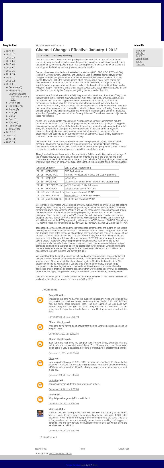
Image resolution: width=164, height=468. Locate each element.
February (13, 125)
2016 (8, 67)
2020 (8, 54)
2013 (8, 77)
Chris (51, 358)
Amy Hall (140, 50)
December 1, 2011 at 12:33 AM (64, 334)
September (14, 106)
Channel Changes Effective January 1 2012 (19, 97)
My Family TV (71, 195)
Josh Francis (142, 59)
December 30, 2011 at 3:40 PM (64, 430)
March (12, 122)
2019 (8, 57)
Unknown (140, 64)
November (14, 90)
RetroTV (69, 192)
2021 (8, 51)
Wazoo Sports (72, 181)
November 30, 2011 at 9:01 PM (64, 317)
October (13, 102)
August (12, 109)
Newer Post (40, 449)
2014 (8, 74)
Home (82, 449)
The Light (69, 199)
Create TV (70, 188)
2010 (8, 132)
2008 (8, 139)
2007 (8, 142)
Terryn (139, 61)
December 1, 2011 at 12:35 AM (64, 353)
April (11, 119)
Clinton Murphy (57, 322)
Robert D (53, 295)
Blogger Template (73, 465)
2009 (8, 135)
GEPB (139, 56)
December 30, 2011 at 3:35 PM (64, 403)
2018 (8, 61)
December (14, 87)
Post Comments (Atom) (60, 453)
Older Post (123, 449)
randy (52, 394)
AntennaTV (70, 174)
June (11, 112)
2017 (8, 64)
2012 (8, 81)
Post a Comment (48, 437)
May (11, 116)
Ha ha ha (53, 380)
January (13, 129)
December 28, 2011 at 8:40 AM (64, 375)
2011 (8, 84)
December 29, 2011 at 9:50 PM (64, 389)
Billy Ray (53, 409)
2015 (8, 71)
